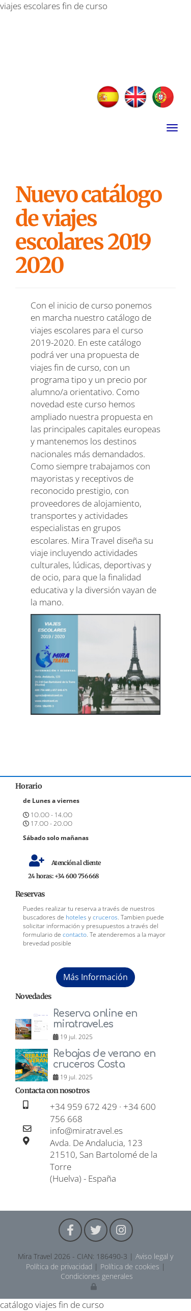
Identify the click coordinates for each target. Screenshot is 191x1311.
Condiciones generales (97, 1276)
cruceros (105, 917)
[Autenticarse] (94, 1286)
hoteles (76, 917)
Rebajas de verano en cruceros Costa (104, 1059)
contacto (75, 934)
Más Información (95, 977)
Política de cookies (129, 1266)
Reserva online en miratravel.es (95, 1018)
